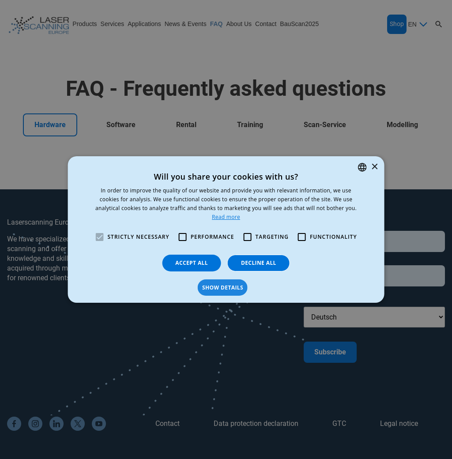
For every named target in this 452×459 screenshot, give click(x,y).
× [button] (374, 167)
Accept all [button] (191, 263)
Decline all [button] (258, 263)
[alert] (226, 229)
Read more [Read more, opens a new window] (226, 217)
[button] (226, 288)
